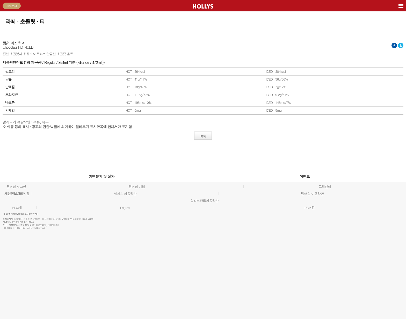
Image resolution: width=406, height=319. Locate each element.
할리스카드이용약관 (204, 200)
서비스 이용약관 (125, 193)
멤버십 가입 (136, 186)
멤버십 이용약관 (312, 193)
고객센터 (324, 186)
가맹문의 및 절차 (101, 176)
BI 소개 (17, 207)
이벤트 (305, 176)
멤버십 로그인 (16, 186)
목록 (203, 136)
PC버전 (309, 207)
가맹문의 (11, 6)
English (124, 207)
